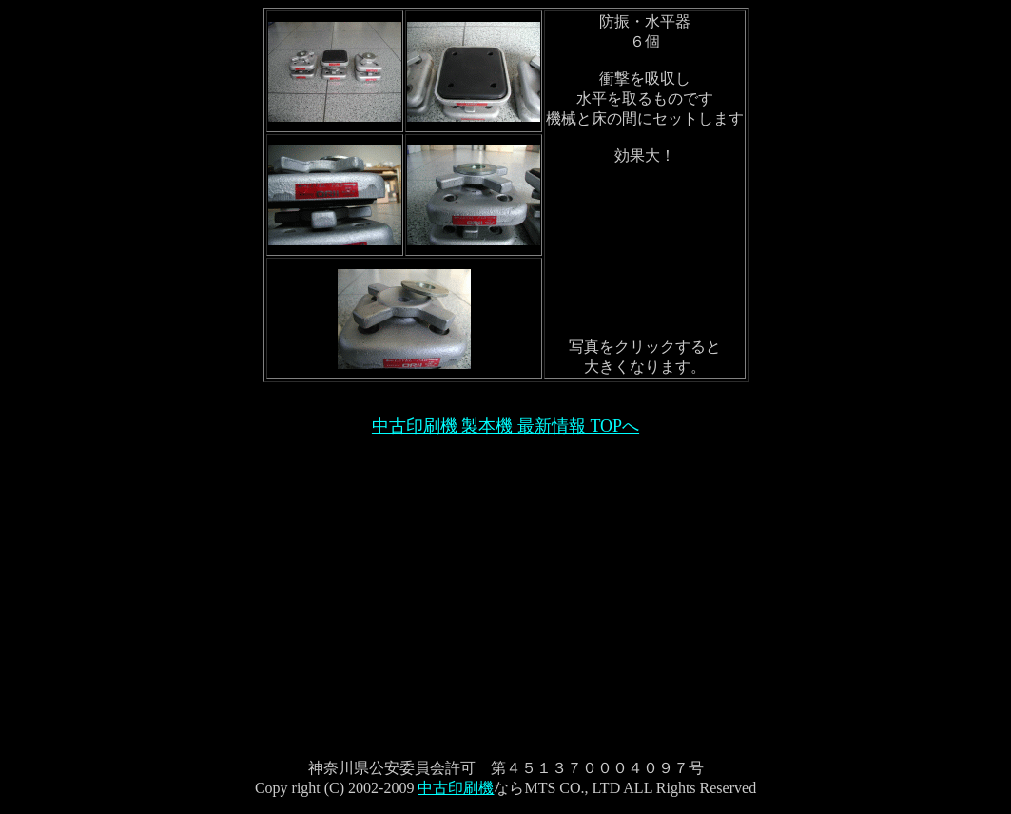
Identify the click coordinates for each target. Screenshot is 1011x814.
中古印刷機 (456, 788)
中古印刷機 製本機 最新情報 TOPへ (505, 426)
